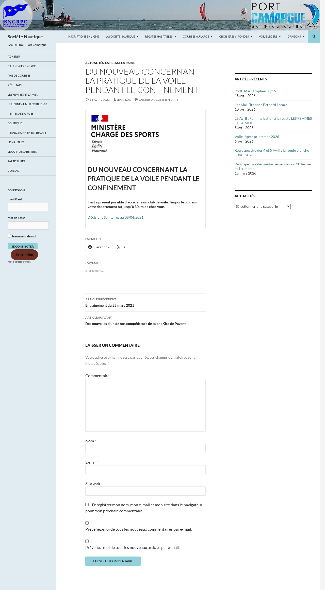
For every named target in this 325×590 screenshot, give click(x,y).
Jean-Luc (124, 99)
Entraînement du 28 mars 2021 (145, 301)
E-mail (92, 462)
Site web (92, 483)
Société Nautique (25, 36)
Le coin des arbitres (22, 151)
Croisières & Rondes (234, 36)
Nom (90, 440)
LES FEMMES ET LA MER (23, 94)
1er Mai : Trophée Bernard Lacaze (261, 104)
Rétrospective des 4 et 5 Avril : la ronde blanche (272, 150)
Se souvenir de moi (22, 236)
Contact (14, 170)
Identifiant (15, 199)
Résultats (15, 85)
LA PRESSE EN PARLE (120, 63)
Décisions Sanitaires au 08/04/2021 (115, 217)
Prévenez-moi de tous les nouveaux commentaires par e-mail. (138, 529)
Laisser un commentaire (158, 99)
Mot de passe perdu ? (19, 261)
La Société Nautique (120, 36)
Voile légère (268, 36)
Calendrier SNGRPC (22, 66)
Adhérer (14, 56)
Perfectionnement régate (27, 132)
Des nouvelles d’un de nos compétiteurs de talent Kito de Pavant (145, 320)
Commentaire (98, 375)
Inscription (24, 255)
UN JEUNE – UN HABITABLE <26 (27, 104)
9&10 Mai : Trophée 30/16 (255, 91)
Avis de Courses (19, 75)
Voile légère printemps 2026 (257, 136)
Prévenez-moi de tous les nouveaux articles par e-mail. (132, 547)
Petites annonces (21, 113)
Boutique (15, 123)
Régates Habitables (159, 36)
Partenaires (16, 161)
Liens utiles (16, 142)
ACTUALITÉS (94, 63)
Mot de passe (16, 218)
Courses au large (196, 36)
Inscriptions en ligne (83, 36)
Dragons (294, 36)
